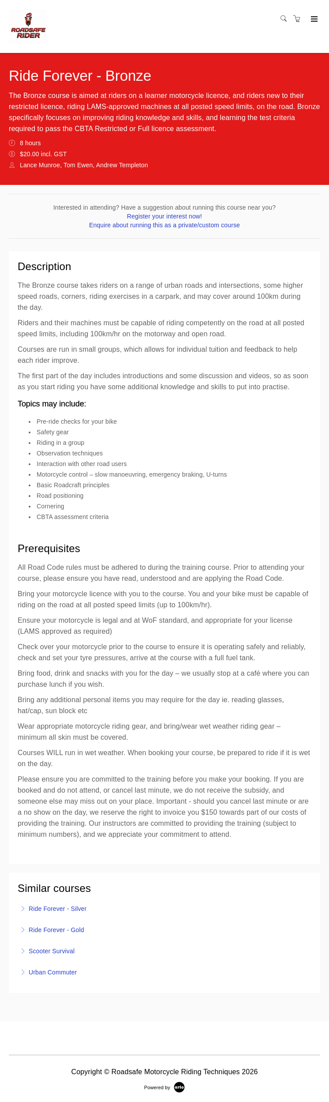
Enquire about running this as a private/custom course (164, 225)
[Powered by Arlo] (164, 1087)
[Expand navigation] (313, 19)
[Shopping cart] (299, 19)
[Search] (286, 19)
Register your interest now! (164, 216)
